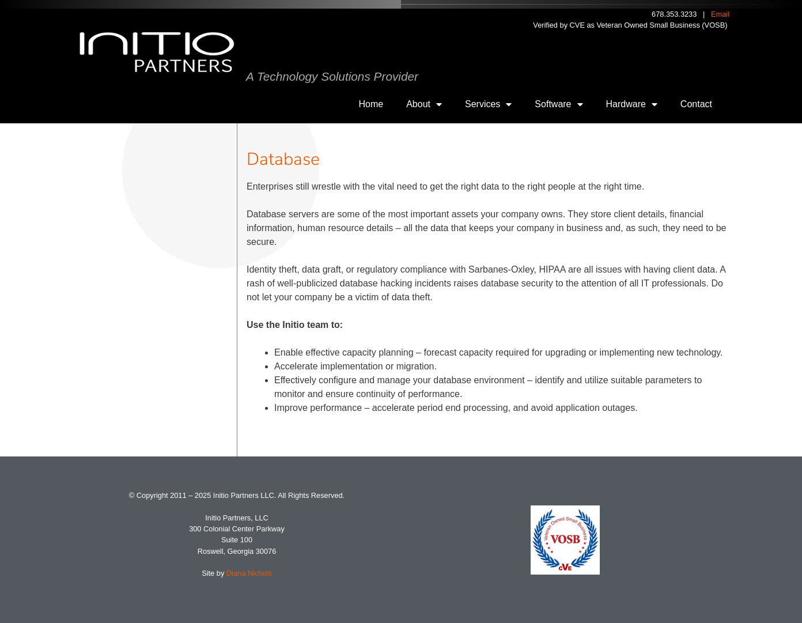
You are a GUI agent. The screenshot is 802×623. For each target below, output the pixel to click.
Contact (696, 104)
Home (371, 104)
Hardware (631, 104)
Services (488, 104)
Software (558, 104)
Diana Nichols (249, 573)
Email (720, 14)
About (424, 104)
